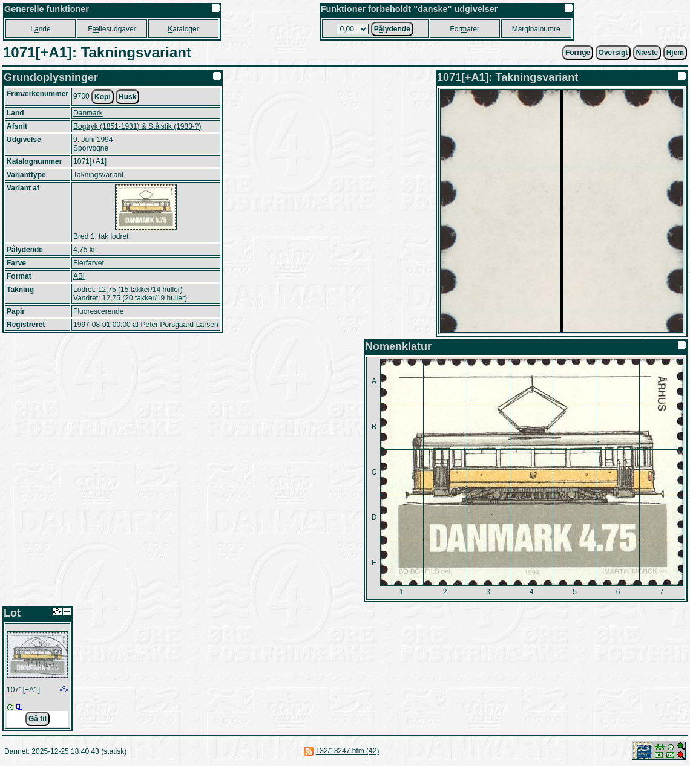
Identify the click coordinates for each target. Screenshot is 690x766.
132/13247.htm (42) (348, 751)
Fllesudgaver (112, 29)
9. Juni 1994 (93, 139)
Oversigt (613, 52)
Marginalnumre (536, 29)
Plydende (392, 29)
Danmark (88, 113)
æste (647, 52)
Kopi (102, 97)
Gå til (37, 719)
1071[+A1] (23, 690)
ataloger (183, 29)
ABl (79, 276)
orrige (577, 52)
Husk (127, 97)
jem (675, 52)
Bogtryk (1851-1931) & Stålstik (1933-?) (137, 126)
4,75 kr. (85, 249)
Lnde (40, 29)
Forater (464, 29)
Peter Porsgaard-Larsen (179, 324)
